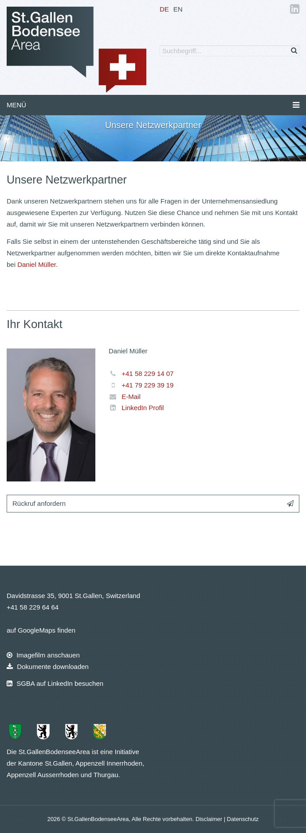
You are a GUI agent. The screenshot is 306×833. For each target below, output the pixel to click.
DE (164, 9)
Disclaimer (210, 819)
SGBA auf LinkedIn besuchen (55, 683)
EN (178, 9)
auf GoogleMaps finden (41, 630)
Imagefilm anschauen (43, 655)
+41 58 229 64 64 (33, 607)
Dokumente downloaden (48, 666)
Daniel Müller (36, 264)
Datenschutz (243, 819)
